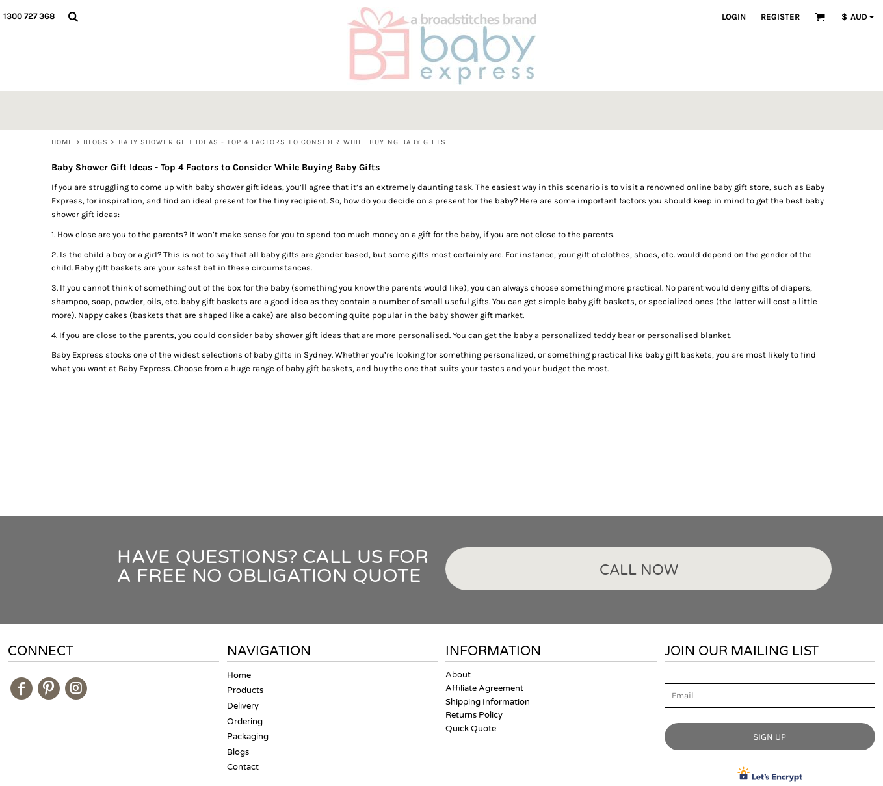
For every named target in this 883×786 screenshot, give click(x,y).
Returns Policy (474, 715)
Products (245, 690)
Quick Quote (470, 729)
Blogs (96, 142)
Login (734, 16)
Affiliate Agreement (484, 688)
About (458, 675)
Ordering (245, 721)
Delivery (243, 706)
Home (62, 142)
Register (780, 16)
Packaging (248, 736)
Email (676, 676)
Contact (243, 767)
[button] (73, 16)
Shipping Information (487, 702)
